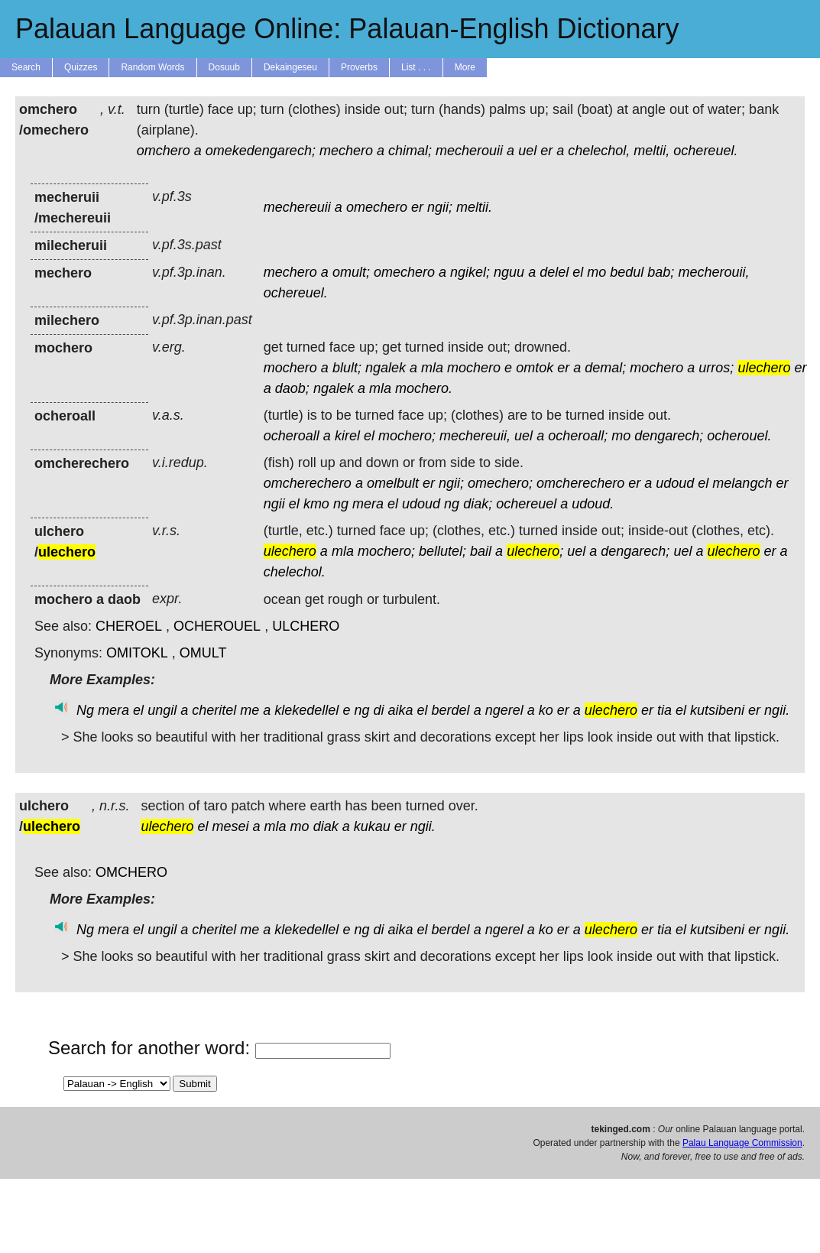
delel (554, 272)
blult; (346, 367)
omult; (351, 272)
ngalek (385, 367)
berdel (451, 710)
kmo (316, 503)
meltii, (651, 150)
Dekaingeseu (290, 67)
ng (340, 503)
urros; (716, 367)
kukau (372, 826)
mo (596, 272)
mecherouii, (713, 272)
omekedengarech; (261, 150)
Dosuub (224, 67)
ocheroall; (578, 435)
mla (432, 367)
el (577, 272)
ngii (274, 503)
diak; (477, 503)
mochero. (423, 388)
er (546, 150)
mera (368, 503)
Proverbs (359, 67)
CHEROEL (129, 626)
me (249, 710)
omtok (534, 367)
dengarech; (668, 435)
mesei (230, 826)
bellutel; (442, 551)
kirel (347, 435)
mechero (346, 150)
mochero (290, 367)
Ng (85, 710)
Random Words (152, 67)
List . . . (416, 67)
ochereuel (526, 503)
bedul (626, 272)
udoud (675, 483)
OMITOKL (137, 653)
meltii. (474, 207)
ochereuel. (705, 150)
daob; (292, 388)
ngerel (504, 710)
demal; (605, 367)
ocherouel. (739, 435)
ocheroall (291, 435)
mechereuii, (474, 435)
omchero (163, 150)
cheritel (214, 710)
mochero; (407, 435)
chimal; (410, 150)
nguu (509, 272)
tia (664, 710)
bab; (660, 272)
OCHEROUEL (217, 626)
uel (527, 150)
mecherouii (469, 150)
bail (480, 551)
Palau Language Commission (742, 1143)
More (465, 67)
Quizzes (80, 67)
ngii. (776, 710)
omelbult (393, 483)
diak (326, 826)
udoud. (593, 503)
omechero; (500, 483)
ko (546, 710)
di (378, 710)
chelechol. (295, 571)
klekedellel (306, 710)
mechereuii (297, 207)
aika (400, 710)
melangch (742, 483)
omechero (376, 207)
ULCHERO (305, 626)
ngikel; (470, 272)
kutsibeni (717, 710)
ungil (162, 710)
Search (26, 67)
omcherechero (308, 483)
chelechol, (599, 150)
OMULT (203, 653)
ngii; (439, 207)
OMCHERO (131, 872)
